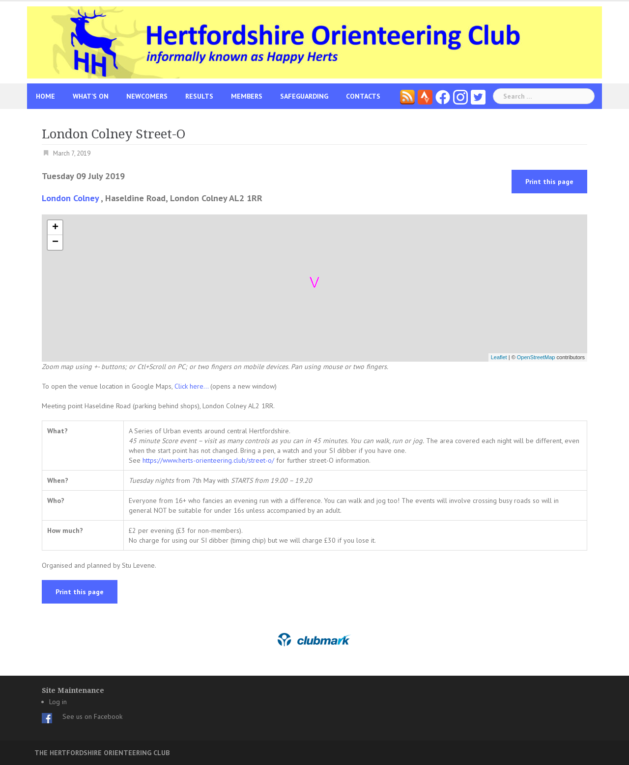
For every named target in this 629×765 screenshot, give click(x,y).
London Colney (70, 198)
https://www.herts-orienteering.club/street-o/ (208, 460)
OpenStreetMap (536, 357)
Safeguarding (304, 96)
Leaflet (499, 357)
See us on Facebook (92, 716)
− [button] (55, 242)
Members (246, 96)
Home (45, 96)
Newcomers (147, 96)
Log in (58, 701)
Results (199, 96)
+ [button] (55, 227)
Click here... (192, 386)
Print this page (549, 181)
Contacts (363, 96)
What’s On (91, 96)
